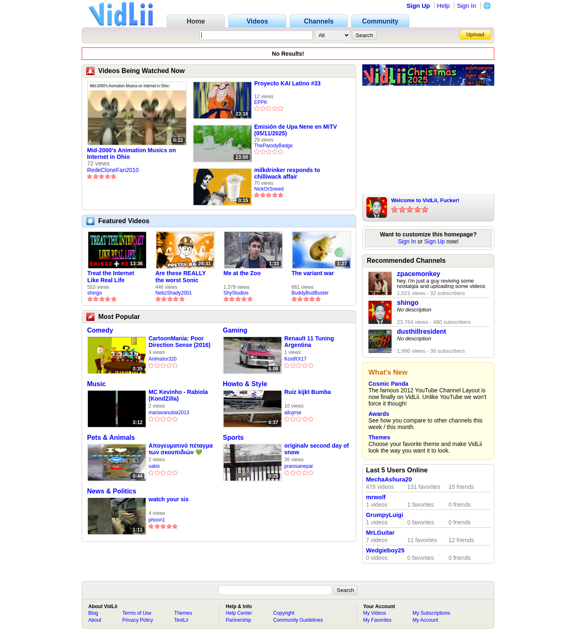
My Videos (374, 613)
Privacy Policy (137, 620)
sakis (154, 466)
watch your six (169, 499)
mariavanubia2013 (169, 412)
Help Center (239, 613)
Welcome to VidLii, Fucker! (425, 200)
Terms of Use (136, 613)
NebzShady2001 (174, 293)
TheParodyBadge (273, 146)
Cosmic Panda (388, 383)
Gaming (235, 330)
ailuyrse (292, 412)
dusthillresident (421, 331)
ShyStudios (236, 293)
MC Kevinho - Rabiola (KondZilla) (178, 395)
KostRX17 (295, 359)
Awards (378, 414)
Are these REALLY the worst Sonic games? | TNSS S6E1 (184, 277)
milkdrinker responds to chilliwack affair (287, 173)
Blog (93, 613)
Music (96, 383)
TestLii (181, 620)
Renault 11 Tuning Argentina (309, 341)
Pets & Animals (111, 437)
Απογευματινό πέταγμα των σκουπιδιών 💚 (181, 448)
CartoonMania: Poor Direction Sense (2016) (179, 341)
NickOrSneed (268, 189)
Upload (475, 34)
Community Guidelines (298, 620)
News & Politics (111, 491)
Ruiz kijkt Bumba (307, 392)
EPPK (260, 102)
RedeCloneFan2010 (113, 170)
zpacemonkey (418, 273)
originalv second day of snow (316, 448)
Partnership (238, 620)
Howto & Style (245, 383)
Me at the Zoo (242, 273)
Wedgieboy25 (385, 550)
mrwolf (376, 497)
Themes (379, 437)
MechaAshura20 (389, 479)
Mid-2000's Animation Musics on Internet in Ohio (131, 153)
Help (443, 5)
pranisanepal (298, 466)
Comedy (100, 330)
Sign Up (418, 5)
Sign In (466, 5)
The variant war (313, 273)
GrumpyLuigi (384, 515)
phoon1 (157, 520)
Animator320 (163, 359)
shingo (94, 293)
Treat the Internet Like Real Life (111, 276)
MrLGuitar (380, 532)
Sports (233, 437)
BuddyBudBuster (310, 293)
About (94, 620)
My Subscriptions (431, 613)
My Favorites (377, 620)
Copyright (283, 613)
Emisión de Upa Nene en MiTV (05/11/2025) (295, 130)
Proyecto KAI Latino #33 (287, 83)
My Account (425, 620)
